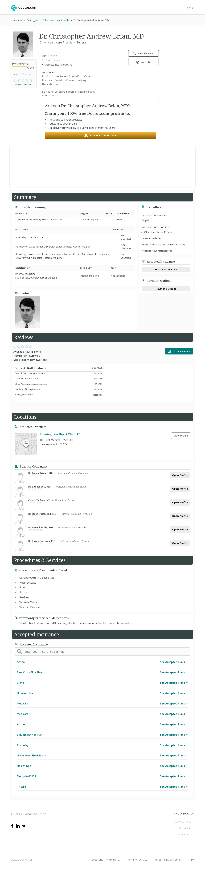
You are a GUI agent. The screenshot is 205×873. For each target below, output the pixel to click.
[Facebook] (12, 825)
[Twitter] (23, 825)
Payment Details (166, 288)
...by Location (182, 834)
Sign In (191, 8)
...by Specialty (182, 828)
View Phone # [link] (143, 53)
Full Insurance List (166, 269)
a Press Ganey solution (28, 814)
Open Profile (180, 475)
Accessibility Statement (168, 859)
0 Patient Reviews (23, 84)
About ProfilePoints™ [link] (23, 74)
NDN (192, 859)
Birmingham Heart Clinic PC (60, 434)
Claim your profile (100, 135)
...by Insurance (182, 821)
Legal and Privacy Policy (106, 859)
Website (143, 62)
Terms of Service (137, 859)
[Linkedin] (18, 825)
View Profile (181, 435)
